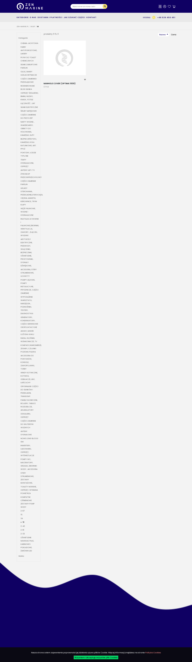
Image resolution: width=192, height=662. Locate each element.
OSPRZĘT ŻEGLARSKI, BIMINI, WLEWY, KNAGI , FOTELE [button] (29, 96)
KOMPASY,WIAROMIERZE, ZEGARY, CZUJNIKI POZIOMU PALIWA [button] (31, 348)
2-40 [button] (23, 526)
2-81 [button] (23, 530)
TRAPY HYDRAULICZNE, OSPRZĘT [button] (27, 163)
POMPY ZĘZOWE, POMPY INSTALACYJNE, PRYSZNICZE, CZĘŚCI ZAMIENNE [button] (29, 286)
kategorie (23, 17)
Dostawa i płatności (50, 17)
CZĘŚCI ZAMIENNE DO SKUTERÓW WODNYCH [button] (28, 424)
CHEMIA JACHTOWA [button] (29, 43)
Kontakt (91, 17)
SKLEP (32, 26)
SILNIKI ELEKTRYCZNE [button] (29, 107)
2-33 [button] (23, 533)
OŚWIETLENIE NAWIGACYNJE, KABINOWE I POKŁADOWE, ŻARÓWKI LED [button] (27, 544)
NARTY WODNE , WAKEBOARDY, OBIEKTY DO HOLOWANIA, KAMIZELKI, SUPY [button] (27, 128)
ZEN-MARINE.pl (23, 26)
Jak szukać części (74, 17)
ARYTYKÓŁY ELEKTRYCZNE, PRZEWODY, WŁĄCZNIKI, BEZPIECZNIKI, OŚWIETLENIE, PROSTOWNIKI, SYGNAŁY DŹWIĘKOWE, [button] (27, 252)
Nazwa (162, 34)
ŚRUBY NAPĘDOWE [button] (29, 111)
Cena (173, 34)
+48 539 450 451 (166, 17)
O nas (33, 17)
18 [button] (23, 522)
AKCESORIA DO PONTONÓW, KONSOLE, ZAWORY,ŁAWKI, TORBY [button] (28, 362)
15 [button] (21, 514)
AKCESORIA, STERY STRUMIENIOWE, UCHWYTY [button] (29, 272)
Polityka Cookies (153, 652)
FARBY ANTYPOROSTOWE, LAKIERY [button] (29, 50)
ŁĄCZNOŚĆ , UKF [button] (28, 103)
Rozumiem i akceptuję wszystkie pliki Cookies (96, 657)
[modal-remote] (85, 79)
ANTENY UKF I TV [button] (28, 170)
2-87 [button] (23, 510)
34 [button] (22, 518)
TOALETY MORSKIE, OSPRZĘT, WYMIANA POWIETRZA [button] (29, 490)
